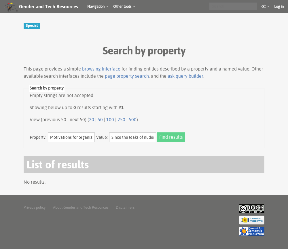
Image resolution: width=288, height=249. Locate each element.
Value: (102, 137)
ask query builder (185, 76)
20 (91, 119)
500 (133, 119)
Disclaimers (125, 207)
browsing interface (101, 69)
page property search (127, 76)
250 (121, 119)
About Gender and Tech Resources (80, 207)
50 (100, 119)
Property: (38, 137)
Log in (279, 6)
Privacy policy (35, 207)
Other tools (122, 6)
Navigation (96, 6)
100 (110, 119)
